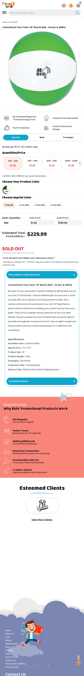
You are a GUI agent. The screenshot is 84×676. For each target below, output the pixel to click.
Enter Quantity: (11, 218)
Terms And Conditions (15, 663)
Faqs (7, 637)
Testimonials (11, 643)
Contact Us (10, 660)
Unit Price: (35, 218)
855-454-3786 (14, 176)
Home (8, 630)
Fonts (8, 653)
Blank (42, 137)
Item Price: (63, 218)
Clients (8, 640)
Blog (7, 647)
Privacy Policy (12, 667)
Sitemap (9, 650)
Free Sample (68, 137)
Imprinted (16, 137)
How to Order (11, 657)
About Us (9, 633)
